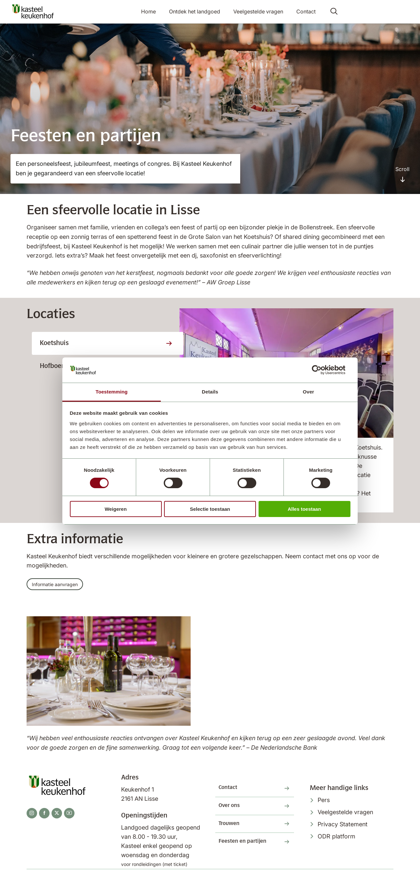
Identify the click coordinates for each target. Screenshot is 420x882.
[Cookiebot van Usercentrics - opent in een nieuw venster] (321, 370)
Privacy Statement (343, 826)
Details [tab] (210, 391)
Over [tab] (308, 391)
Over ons (232, 811)
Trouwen (232, 831)
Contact (304, 12)
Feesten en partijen (248, 851)
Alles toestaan (304, 509)
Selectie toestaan (210, 509)
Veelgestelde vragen (259, 12)
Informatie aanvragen (58, 585)
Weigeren (116, 509)
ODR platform (336, 838)
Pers (324, 802)
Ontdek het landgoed (198, 12)
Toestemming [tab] (111, 391)
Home (155, 12)
